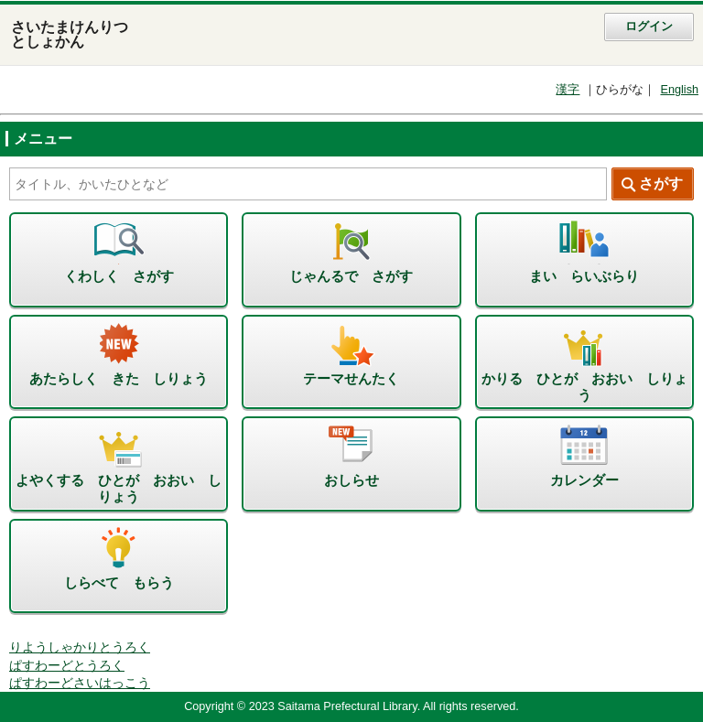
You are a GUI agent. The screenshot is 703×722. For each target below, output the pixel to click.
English (679, 89)
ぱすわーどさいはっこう (79, 683)
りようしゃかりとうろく (79, 647)
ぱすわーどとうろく (66, 666)
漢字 (567, 89)
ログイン (649, 26)
